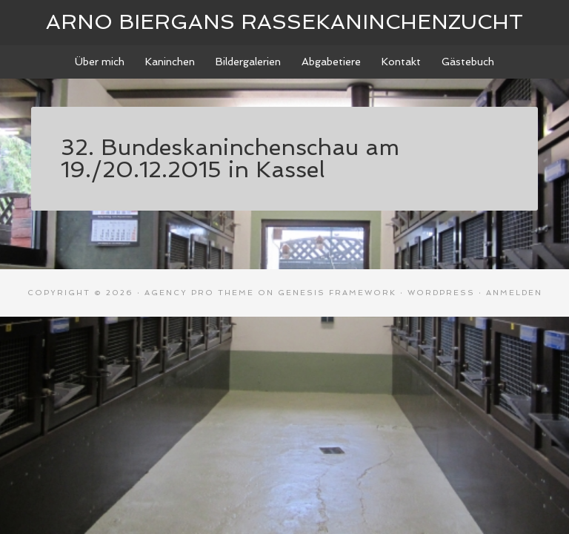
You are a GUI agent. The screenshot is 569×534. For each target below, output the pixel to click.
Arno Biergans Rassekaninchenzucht (284, 22)
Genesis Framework (337, 293)
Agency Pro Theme (199, 293)
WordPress (441, 293)
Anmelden (514, 293)
